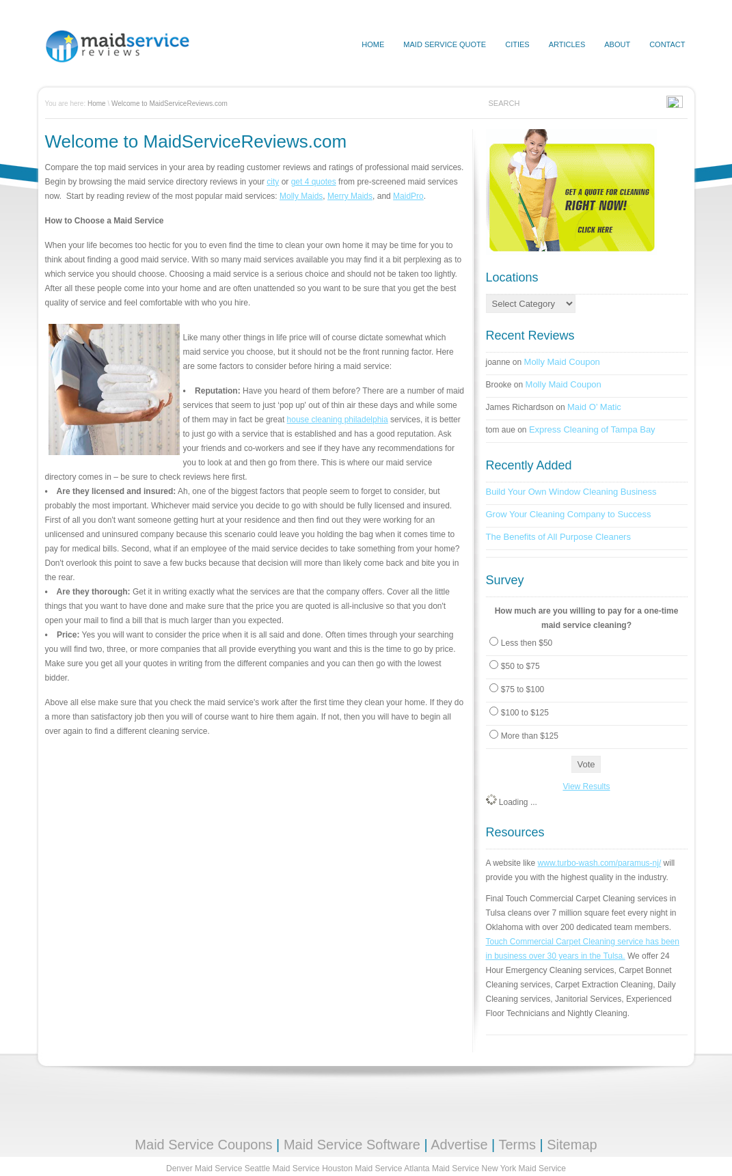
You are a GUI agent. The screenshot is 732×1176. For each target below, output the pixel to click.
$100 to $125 (525, 712)
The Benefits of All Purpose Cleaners (558, 537)
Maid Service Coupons (203, 1144)
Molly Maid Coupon (562, 362)
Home (96, 103)
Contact (667, 44)
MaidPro (408, 196)
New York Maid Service (524, 1168)
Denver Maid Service (204, 1168)
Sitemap (572, 1144)
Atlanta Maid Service (441, 1168)
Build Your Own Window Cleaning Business (571, 492)
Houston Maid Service (362, 1168)
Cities (517, 44)
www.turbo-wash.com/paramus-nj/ (600, 863)
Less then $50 (526, 643)
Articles (567, 44)
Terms (517, 1144)
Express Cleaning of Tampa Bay (592, 429)
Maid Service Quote (444, 44)
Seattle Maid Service (282, 1168)
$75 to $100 (522, 689)
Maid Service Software (352, 1144)
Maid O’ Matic (594, 407)
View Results (586, 786)
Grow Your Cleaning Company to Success (568, 514)
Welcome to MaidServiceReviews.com (169, 103)
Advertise (459, 1144)
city (273, 182)
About (617, 44)
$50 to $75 (520, 666)
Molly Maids (301, 196)
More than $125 (529, 736)
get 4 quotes (313, 182)
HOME (373, 44)
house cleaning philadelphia (337, 419)
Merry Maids (349, 196)
